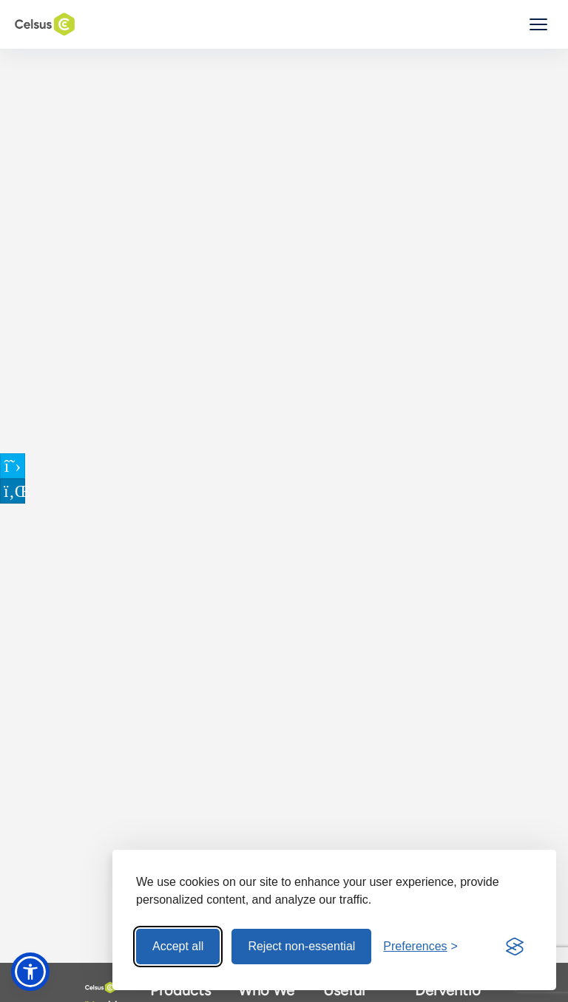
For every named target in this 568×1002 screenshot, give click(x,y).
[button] (30, 971)
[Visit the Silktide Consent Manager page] (514, 946)
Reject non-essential (301, 946)
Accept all (177, 946)
